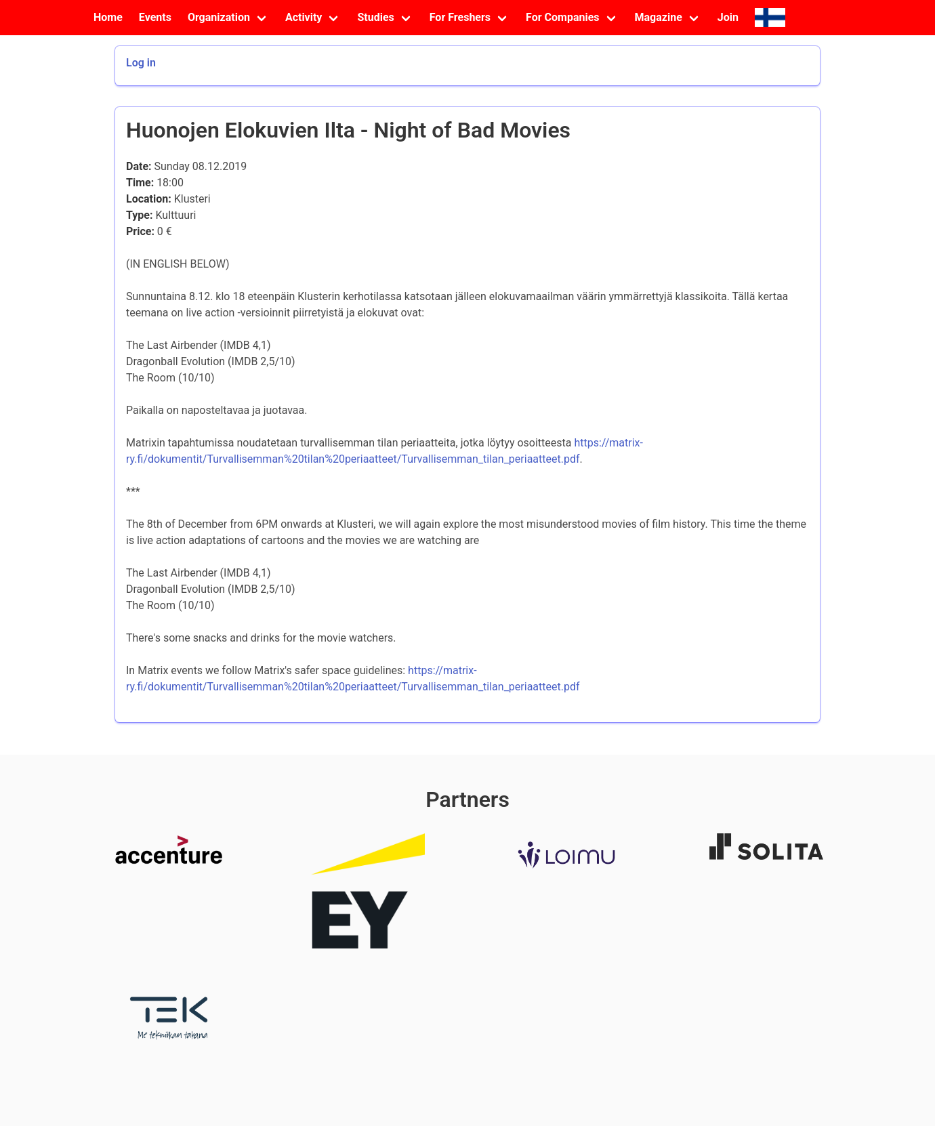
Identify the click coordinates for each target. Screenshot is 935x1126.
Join (728, 17)
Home (108, 17)
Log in (141, 62)
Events (155, 17)
